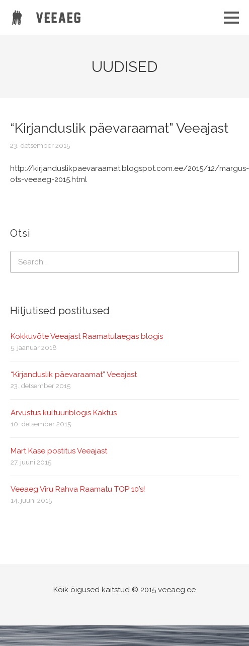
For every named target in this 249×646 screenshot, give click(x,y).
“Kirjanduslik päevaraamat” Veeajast (74, 374)
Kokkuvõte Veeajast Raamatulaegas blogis (87, 336)
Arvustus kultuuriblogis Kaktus (64, 412)
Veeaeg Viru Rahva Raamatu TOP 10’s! (78, 489)
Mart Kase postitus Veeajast (59, 450)
